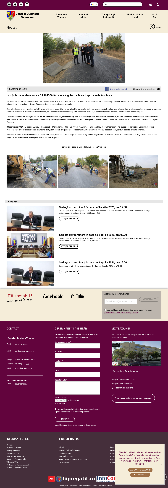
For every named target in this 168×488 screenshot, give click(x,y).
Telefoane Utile (12, 462)
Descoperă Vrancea (61, 15)
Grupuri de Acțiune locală (16, 459)
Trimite (65, 419)
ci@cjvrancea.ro (21, 384)
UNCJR (61, 447)
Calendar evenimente (14, 448)
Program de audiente (124, 388)
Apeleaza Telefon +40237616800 (158, 5)
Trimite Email (151, 5)
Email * (58, 370)
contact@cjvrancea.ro (24, 351)
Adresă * (58, 351)
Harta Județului (64, 462)
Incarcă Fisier (60, 397)
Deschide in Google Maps (125, 371)
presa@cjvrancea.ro (23, 368)
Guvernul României (66, 456)
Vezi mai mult (140, 475)
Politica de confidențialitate (17, 468)
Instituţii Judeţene (13, 451)
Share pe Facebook (118, 89)
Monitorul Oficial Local (135, 15)
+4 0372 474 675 (22, 364)
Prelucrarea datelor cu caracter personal (133, 398)
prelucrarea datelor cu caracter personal (121, 312)
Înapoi (155, 27)
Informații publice (83, 15)
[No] (161, 464)
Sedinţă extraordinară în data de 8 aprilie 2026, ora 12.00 (93, 262)
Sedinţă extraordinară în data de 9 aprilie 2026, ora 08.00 (93, 234)
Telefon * (59, 361)
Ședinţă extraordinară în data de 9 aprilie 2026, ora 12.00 (93, 207)
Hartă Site (154, 15)
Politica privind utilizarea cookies (19, 465)
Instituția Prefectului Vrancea (69, 450)
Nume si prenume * (63, 342)
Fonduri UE (114, 459)
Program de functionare (122, 384)
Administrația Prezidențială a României (73, 459)
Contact (9, 445)
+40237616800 (21, 344)
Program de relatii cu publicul (124, 379)
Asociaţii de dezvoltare (15, 456)
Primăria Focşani (65, 453)
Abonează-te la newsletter (144, 89)
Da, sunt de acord (140, 470)
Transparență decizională (108, 15)
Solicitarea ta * (61, 380)
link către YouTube (77, 296)
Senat (112, 447)
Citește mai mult (69, 219)
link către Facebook (53, 296)
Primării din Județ (13, 453)
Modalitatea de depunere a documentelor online (75, 425)
